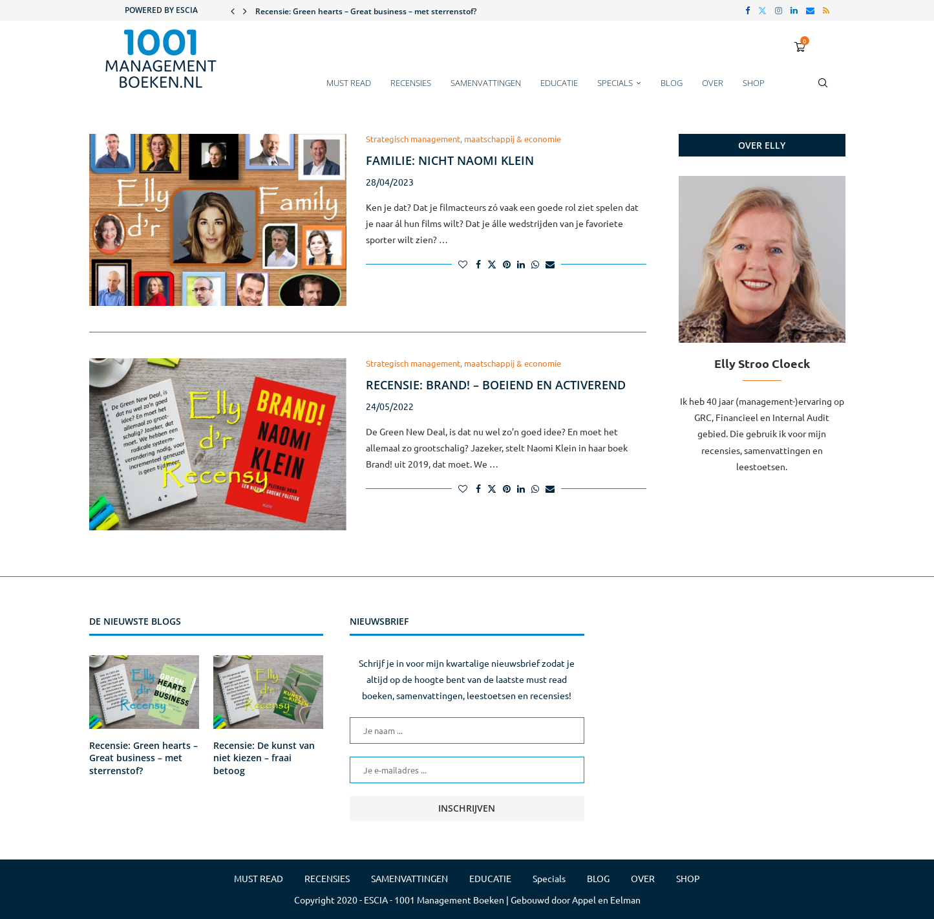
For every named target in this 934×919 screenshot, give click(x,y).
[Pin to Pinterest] (507, 264)
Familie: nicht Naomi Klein (450, 160)
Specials (615, 83)
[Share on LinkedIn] (521, 264)
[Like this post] (462, 264)
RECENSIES (410, 83)
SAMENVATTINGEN (486, 83)
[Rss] (826, 10)
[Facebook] (747, 10)
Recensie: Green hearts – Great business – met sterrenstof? (365, 11)
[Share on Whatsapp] (535, 264)
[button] (233, 10)
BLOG (672, 83)
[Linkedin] (794, 10)
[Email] (810, 10)
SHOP (754, 83)
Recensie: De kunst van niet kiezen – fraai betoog (264, 758)
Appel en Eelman (606, 899)
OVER (712, 83)
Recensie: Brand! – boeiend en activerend (496, 385)
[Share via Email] (550, 264)
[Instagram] (778, 10)
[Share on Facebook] (478, 264)
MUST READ (348, 83)
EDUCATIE (559, 83)
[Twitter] (762, 10)
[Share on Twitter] (491, 264)
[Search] (822, 89)
